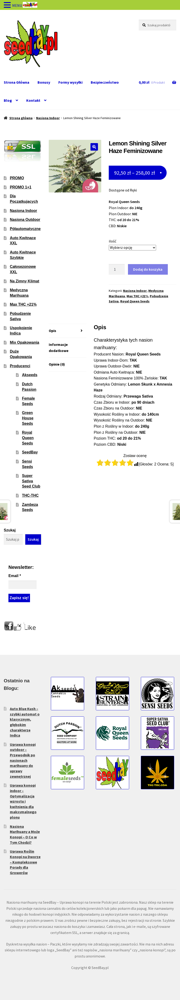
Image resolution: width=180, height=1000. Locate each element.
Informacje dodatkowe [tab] (58, 347)
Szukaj (10, 530)
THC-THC (30, 495)
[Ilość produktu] (117, 269)
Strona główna (21, 118)
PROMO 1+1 (20, 187)
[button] (94, 147)
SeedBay (30, 452)
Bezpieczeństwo (105, 82)
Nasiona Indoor (48, 118)
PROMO (17, 178)
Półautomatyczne (25, 229)
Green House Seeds (28, 418)
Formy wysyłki (70, 82)
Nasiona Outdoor (25, 220)
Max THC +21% (137, 296)
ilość (112, 241)
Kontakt (33, 100)
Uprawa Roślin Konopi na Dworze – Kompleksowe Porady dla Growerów (25, 862)
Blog (8, 100)
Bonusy (44, 82)
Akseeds (30, 375)
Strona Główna (16, 82)
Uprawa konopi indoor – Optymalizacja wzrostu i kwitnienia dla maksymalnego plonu (23, 801)
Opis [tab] (52, 330)
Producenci (20, 366)
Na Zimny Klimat (24, 281)
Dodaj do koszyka (147, 269)
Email (14, 576)
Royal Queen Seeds (135, 301)
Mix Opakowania (24, 342)
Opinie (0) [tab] (57, 364)
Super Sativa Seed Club (31, 481)
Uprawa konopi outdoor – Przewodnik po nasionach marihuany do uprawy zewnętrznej (23, 760)
